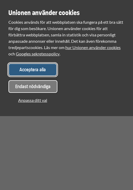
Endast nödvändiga (33, 86)
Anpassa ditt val (32, 100)
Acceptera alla (32, 69)
